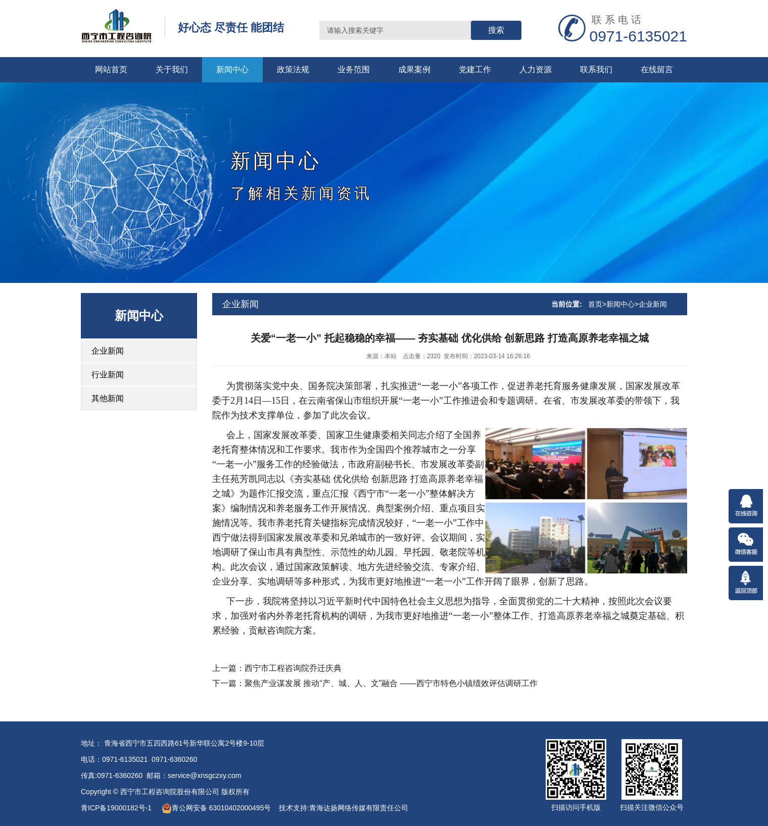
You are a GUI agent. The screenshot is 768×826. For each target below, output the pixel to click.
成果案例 (414, 69)
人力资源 (535, 69)
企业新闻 (107, 351)
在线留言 (657, 69)
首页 (595, 304)
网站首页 (111, 69)
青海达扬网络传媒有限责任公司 (358, 808)
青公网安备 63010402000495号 (216, 808)
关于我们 (172, 69)
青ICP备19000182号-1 (117, 808)
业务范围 (354, 69)
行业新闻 (107, 374)
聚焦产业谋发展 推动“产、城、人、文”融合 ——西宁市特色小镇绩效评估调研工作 (391, 683)
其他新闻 (107, 398)
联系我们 (596, 69)
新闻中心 (232, 69)
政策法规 (293, 69)
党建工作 (475, 69)
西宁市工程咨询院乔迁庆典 (293, 668)
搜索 (496, 30)
